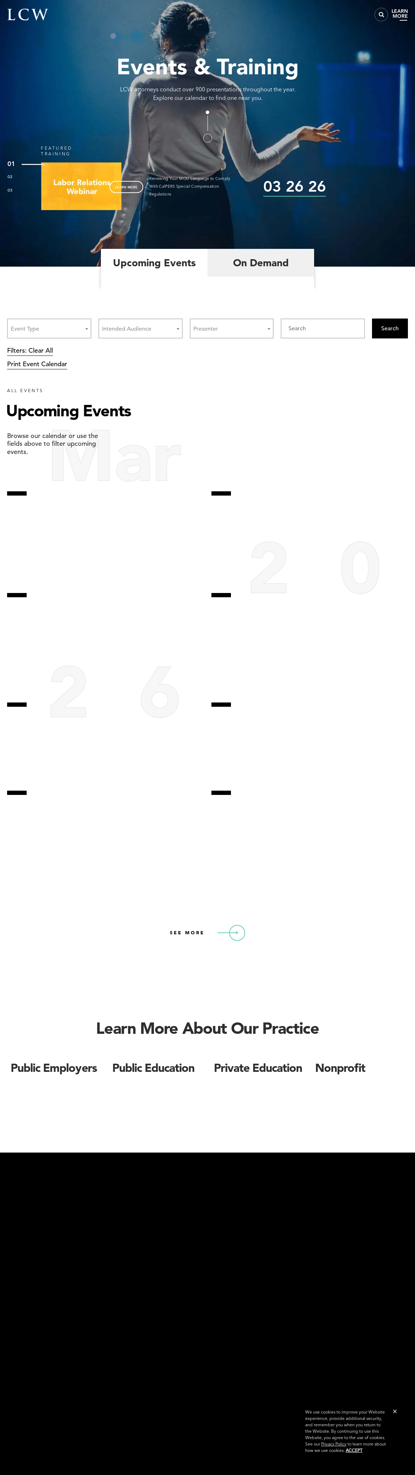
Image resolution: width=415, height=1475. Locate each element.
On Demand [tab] (261, 263)
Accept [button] (354, 1450)
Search (390, 328)
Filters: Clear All (30, 350)
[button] (395, 1411)
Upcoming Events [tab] (154, 263)
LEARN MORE (126, 187)
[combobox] (49, 328)
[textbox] (27, 329)
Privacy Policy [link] (333, 1444)
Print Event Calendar (37, 364)
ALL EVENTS (25, 390)
